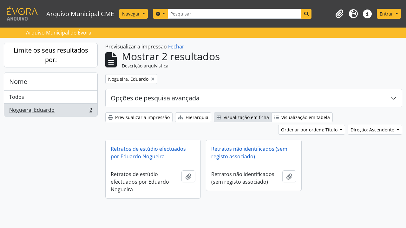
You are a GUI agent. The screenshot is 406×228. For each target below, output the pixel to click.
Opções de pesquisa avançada (155, 98)
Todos (16, 96)
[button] (339, 14)
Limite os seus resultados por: (51, 55)
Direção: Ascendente (373, 130)
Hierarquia (193, 117)
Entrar (387, 14)
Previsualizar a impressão (139, 117)
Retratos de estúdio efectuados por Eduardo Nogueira (148, 152)
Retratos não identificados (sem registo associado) (249, 152)
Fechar (176, 46)
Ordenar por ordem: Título (310, 130)
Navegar (131, 14)
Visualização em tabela (302, 117)
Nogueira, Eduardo (50, 111)
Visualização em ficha (243, 117)
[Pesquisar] (234, 14)
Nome (18, 81)
